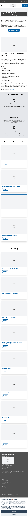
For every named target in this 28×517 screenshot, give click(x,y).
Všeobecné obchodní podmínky (9, 495)
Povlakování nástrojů (6, 368)
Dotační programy (6, 497)
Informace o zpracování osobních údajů (10, 494)
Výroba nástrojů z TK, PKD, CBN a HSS (10, 268)
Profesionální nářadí (7, 482)
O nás (4, 486)
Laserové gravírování (6, 392)
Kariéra (4, 485)
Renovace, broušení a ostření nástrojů (10, 293)
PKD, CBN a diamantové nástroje (9, 211)
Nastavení (14, 514)
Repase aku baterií (6, 441)
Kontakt (4, 487)
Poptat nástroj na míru (14, 30)
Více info (5, 164)
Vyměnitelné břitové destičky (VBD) (9, 235)
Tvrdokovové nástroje (7, 162)
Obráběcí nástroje (6, 480)
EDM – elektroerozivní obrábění (8, 317)
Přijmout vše (14, 511)
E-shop (25, 5)
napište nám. (12, 89)
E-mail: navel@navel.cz (6, 467)
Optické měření (5, 417)
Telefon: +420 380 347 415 (7, 465)
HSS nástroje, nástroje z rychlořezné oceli (11, 186)
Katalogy (4, 483)
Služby (4, 479)
